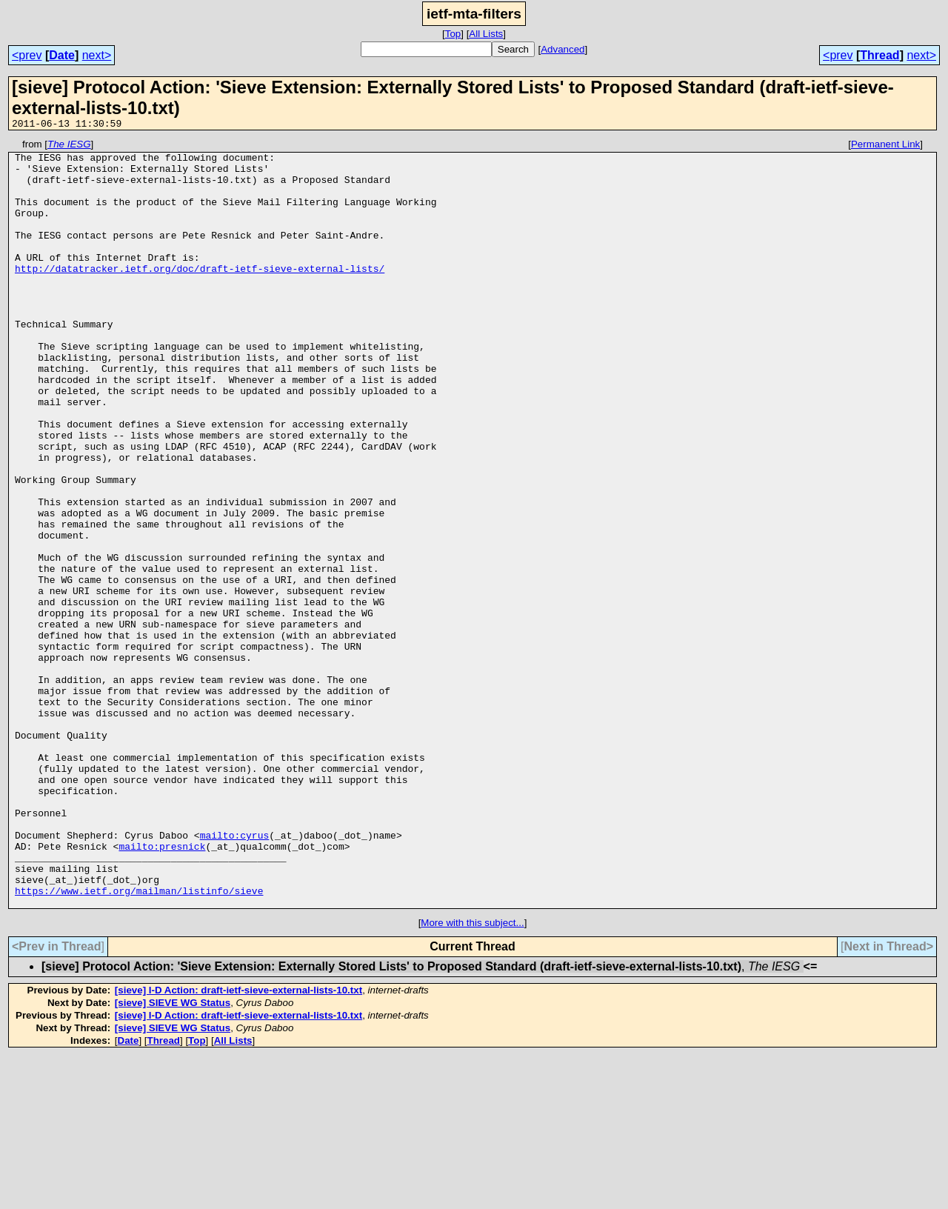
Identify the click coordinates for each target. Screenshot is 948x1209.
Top (453, 33)
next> (97, 55)
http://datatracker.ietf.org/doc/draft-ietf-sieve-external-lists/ (199, 295)
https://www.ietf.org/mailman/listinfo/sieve (139, 1041)
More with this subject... (472, 1076)
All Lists (486, 33)
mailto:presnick (161, 988)
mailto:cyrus (235, 975)
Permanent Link (885, 146)
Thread (879, 55)
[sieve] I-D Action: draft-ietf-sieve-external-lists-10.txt (238, 1143)
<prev (26, 55)
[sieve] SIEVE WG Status (172, 1156)
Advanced (562, 49)
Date (62, 55)
